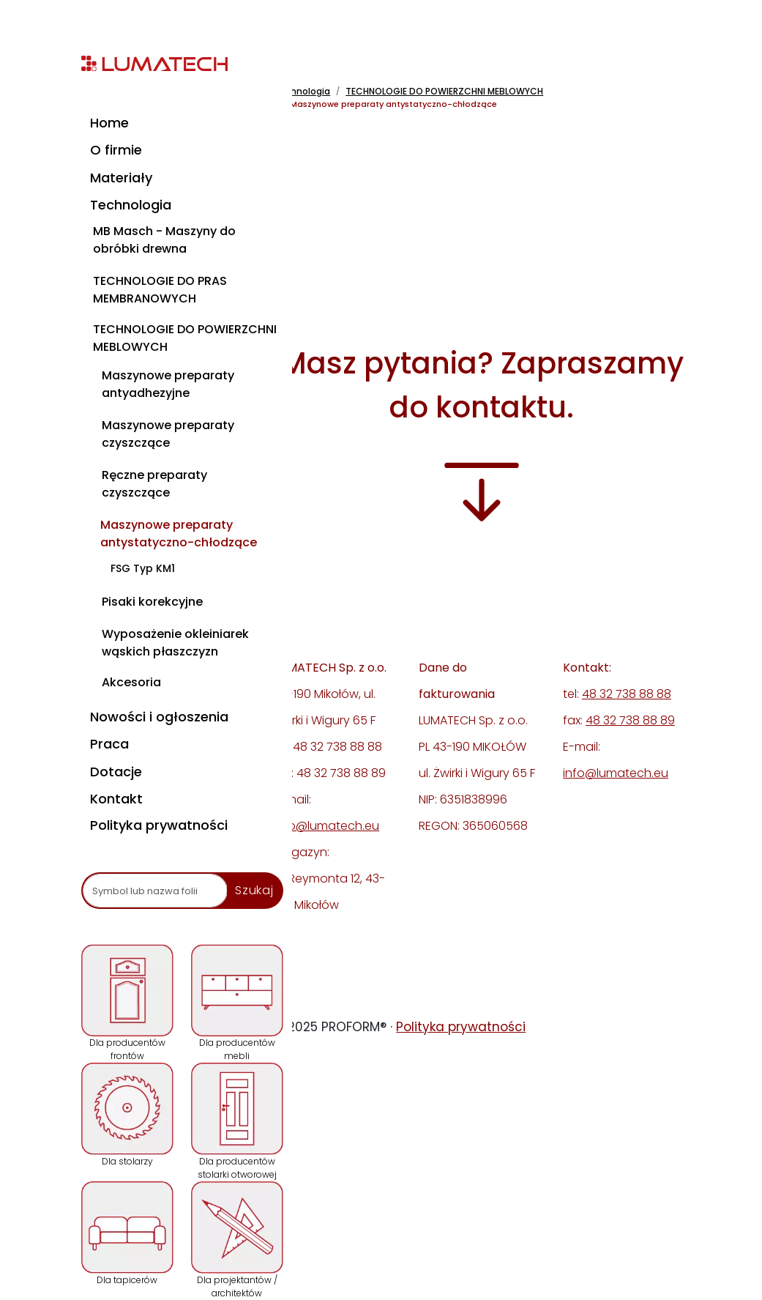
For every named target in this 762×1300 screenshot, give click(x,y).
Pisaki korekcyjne (152, 601)
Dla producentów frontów (127, 1003)
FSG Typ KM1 (143, 568)
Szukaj (254, 890)
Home (109, 123)
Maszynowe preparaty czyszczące (168, 434)
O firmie (116, 150)
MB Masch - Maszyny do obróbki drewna (164, 240)
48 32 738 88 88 (626, 694)
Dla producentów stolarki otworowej (237, 1122)
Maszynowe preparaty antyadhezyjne (168, 384)
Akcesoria (131, 682)
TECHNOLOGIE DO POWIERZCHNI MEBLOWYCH (185, 338)
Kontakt (116, 799)
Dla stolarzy (127, 1115)
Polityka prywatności (159, 825)
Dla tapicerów (127, 1233)
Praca (109, 744)
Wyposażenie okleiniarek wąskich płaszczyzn (175, 642)
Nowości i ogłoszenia (159, 716)
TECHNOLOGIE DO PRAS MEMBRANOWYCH (160, 289)
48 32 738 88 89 (630, 720)
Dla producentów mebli (237, 1003)
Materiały (121, 177)
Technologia (130, 205)
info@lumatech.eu (326, 825)
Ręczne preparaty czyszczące (154, 484)
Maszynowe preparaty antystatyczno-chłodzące (178, 533)
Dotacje (116, 771)
